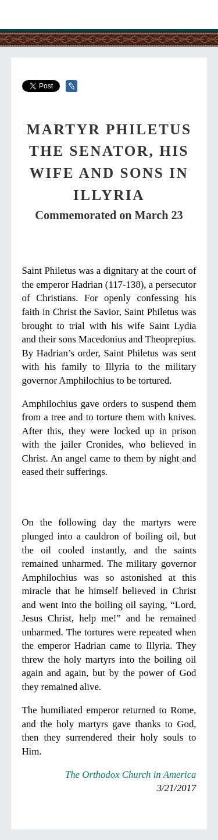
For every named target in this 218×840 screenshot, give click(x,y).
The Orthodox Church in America (130, 774)
